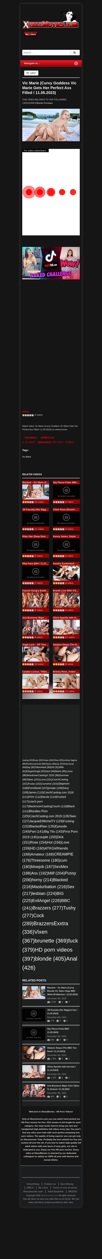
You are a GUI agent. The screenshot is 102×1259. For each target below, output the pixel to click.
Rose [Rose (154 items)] (38, 842)
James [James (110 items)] (36, 792)
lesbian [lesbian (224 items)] (44, 893)
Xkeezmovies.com (49, 1195)
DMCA (30, 1187)
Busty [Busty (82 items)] (38, 760)
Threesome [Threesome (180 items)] (45, 860)
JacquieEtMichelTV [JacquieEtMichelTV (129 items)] (46, 821)
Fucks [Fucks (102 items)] (35, 783)
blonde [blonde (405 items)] (50, 959)
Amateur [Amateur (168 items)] (42, 854)
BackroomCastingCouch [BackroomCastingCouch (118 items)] (48, 806)
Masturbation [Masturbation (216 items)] (49, 886)
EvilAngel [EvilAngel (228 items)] (46, 900)
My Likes (30, 34)
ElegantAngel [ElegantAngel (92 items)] (35, 771)
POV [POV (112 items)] (35, 796)
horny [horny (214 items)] (42, 879)
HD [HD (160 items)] (37, 848)
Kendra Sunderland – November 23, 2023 (75, 563)
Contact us (50, 1184)
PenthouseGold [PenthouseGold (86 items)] (36, 764)
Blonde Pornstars (44, 103)
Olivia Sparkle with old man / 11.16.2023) (75, 617)
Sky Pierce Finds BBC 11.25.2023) (71, 482)
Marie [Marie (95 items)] (60, 771)
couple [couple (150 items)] (47, 837)
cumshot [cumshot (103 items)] (50, 783)
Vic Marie (26, 457)
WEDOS (72, 1191)
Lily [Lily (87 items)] (60, 764)
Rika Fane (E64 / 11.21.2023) (37, 563)
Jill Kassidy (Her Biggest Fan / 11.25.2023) (45, 509)
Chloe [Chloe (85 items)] (58, 760)
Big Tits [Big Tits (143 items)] (53, 831)
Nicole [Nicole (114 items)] (49, 796)
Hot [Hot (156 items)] (54, 842)
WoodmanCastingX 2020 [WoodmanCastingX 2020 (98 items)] (43, 775)
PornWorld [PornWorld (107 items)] (38, 788)
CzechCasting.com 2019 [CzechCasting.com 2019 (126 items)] (49, 816)
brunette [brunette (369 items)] (51, 941)
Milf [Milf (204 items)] (56, 873)
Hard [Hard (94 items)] (50, 771)
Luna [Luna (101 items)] (46, 779)
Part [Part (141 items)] (37, 831)
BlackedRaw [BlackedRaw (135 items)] (42, 826)
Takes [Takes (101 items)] (33, 779)
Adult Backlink (55, 1191)
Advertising (33, 1184)
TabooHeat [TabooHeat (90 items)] (43, 767)
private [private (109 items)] (55, 788)
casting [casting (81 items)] (27, 760)
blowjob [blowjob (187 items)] (42, 867)
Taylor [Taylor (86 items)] (51, 764)
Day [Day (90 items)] (30, 767)
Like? (33, 73)
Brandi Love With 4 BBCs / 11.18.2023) (74, 590)
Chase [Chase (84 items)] (47, 760)
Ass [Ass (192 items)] (39, 873)
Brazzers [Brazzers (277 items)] (47, 907)
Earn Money (66, 1184)
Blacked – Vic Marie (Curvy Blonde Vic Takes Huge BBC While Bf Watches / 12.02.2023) (62, 991)
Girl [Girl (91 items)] (55, 767)
